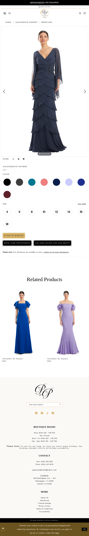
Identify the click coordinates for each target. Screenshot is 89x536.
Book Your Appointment (17, 243)
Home (8, 22)
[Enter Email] (44, 405)
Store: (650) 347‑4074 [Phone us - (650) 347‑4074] (44, 464)
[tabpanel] (44, 92)
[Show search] (9, 13)
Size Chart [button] (82, 204)
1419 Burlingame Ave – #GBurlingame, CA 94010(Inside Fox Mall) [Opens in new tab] (44, 481)
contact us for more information (56, 252)
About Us (44, 498)
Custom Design (44, 503)
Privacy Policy (45, 506)
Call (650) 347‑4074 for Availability (52, 243)
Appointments (37, 3)
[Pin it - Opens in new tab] (18, 159)
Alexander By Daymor (26, 22)
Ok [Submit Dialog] (84, 529)
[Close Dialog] (3, 529)
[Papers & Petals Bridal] (44, 13)
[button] (4, 13)
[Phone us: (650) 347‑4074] (44, 6)
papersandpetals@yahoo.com (44, 470)
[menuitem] (4, 13)
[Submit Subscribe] (60, 405)
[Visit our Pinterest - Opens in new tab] (52, 413)
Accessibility (44, 512)
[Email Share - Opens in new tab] (23, 159)
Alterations (44, 500)
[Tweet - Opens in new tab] (13, 159)
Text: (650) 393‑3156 (44, 462)
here (57, 533)
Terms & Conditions (44, 509)
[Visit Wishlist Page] (84, 13)
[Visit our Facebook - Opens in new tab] (36, 413)
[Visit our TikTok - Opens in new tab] (47, 413)
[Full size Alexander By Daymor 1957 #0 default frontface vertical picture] (44, 92)
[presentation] (22, 322)
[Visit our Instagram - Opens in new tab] (42, 413)
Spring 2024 (46, 22)
